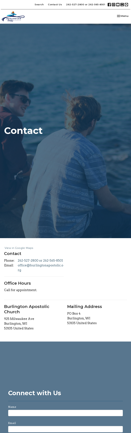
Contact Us (55, 4)
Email (12, 423)
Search (39, 4)
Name (12, 406)
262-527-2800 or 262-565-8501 (85, 4)
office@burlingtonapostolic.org (40, 268)
